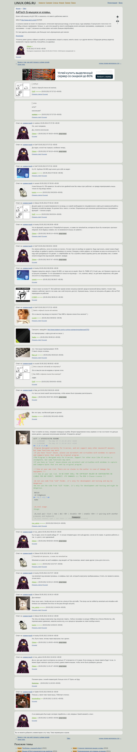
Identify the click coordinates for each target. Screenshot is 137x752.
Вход (120, 3)
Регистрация (112, 3)
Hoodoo (34, 416)
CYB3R (34, 297)
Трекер (67, 3)
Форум (61, 3)
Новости (42, 3)
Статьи (55, 3)
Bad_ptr (34, 355)
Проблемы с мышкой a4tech (32, 748)
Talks (24, 8)
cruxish (34, 318)
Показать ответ (36, 117)
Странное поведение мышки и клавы (90, 748)
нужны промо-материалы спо (109, 63)
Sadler (34, 337)
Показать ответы (37, 94)
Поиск (73, 3)
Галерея (49, 3)
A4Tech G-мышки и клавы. (33, 12)
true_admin (35, 523)
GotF (33, 91)
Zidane (29, 46)
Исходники (19, 36)
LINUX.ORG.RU (25, 3)
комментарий (27, 123)
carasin (34, 173)
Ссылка (18, 57)
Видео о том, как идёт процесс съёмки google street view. (33, 63)
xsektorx (34, 114)
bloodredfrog (36, 698)
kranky (34, 192)
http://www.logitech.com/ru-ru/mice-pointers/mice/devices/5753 (68, 329)
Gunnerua (35, 683)
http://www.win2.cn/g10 (29, 20)
